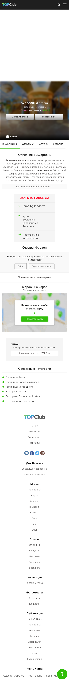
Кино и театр (34, 630)
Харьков (19, 675)
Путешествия (34, 659)
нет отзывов (35, 110)
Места (34, 484)
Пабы (34, 524)
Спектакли (34, 562)
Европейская (30, 223)
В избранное (49, 116)
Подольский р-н (32, 234)
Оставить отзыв (20, 116)
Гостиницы (28, 107)
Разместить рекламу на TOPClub (34, 353)
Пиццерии (34, 507)
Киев (29, 675)
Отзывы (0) (28, 144)
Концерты (34, 550)
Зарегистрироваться (41, 266)
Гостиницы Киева (16, 377)
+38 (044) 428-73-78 (34, 206)
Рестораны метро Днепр (20, 401)
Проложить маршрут (34, 290)
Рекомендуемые (35, 583)
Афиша (34, 539)
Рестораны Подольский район (23, 396)
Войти (20, 266)
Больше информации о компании (34, 186)
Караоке (34, 501)
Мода (35, 653)
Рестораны (40, 107)
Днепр (38, 675)
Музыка (34, 636)
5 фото (13, 136)
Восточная (29, 219)
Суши (35, 529)
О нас (34, 425)
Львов (48, 675)
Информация (9, 144)
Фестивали (34, 568)
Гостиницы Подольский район (23, 382)
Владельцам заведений (34, 469)
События (58, 144)
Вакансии (34, 431)
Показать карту (34, 319)
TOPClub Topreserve (35, 474)
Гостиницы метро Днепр (20, 386)
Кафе (34, 518)
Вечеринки (34, 545)
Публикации (35, 613)
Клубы (34, 495)
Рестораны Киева (16, 391)
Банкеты (34, 512)
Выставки (34, 556)
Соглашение (34, 437)
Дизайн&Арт (34, 642)
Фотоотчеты (34, 592)
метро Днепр (30, 238)
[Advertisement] (34, 45)
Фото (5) (43, 144)
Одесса (7, 675)
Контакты (35, 443)
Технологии (34, 647)
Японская (28, 226)
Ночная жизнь (34, 619)
